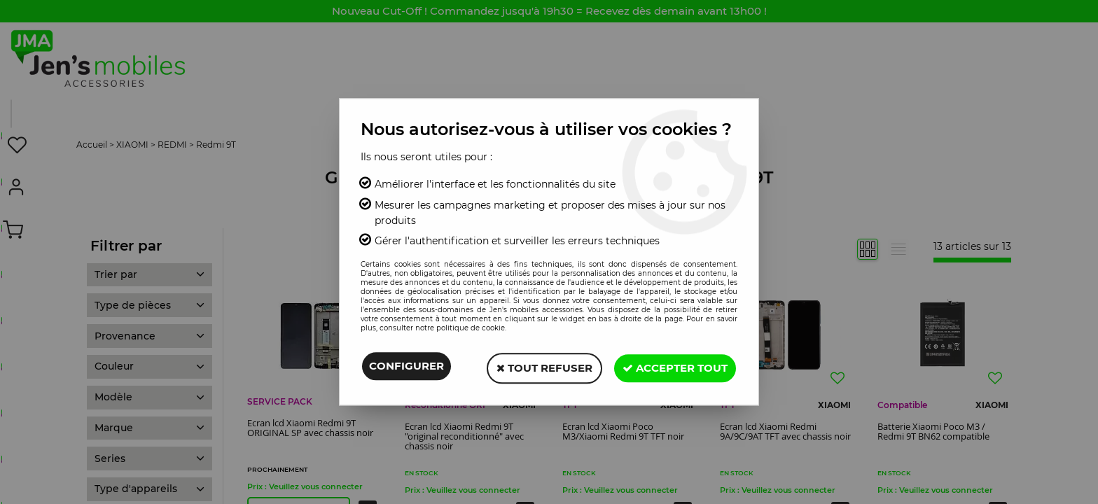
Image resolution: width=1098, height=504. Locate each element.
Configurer (406, 367)
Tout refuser (538, 367)
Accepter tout (672, 367)
